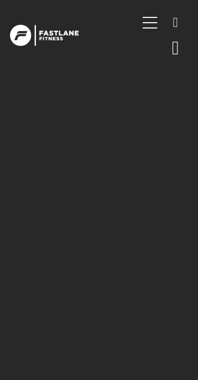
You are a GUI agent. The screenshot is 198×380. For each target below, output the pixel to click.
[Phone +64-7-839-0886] (175, 22)
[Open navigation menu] (150, 22)
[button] (150, 48)
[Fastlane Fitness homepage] (74, 35)
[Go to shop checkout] (175, 48)
